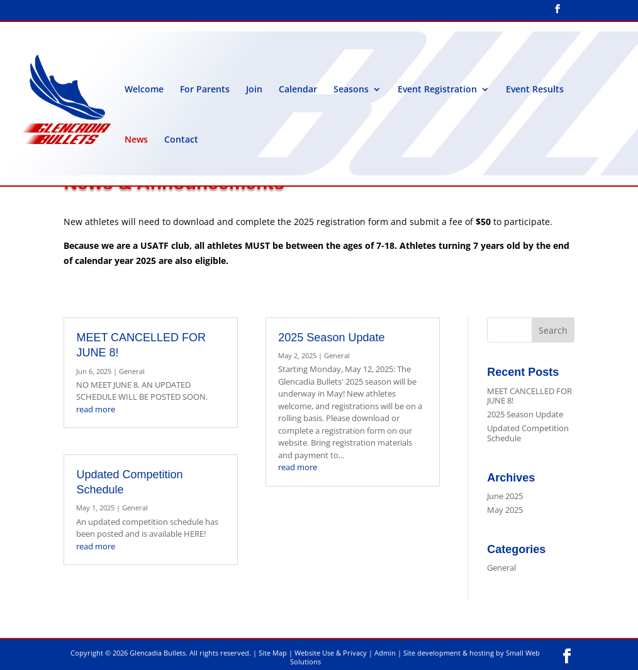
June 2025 (505, 496)
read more (95, 409)
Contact (181, 140)
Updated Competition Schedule (528, 433)
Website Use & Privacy (330, 652)
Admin (385, 652)
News (136, 140)
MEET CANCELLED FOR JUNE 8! (529, 396)
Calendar (298, 90)
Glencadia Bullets (158, 652)
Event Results (535, 90)
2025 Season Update (331, 337)
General (132, 371)
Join (254, 90)
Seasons (351, 90)
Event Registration (437, 90)
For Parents (205, 90)
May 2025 (505, 509)
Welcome (144, 90)
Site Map (273, 652)
